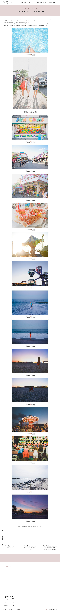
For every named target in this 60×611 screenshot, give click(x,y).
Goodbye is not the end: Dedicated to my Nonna (30, 547)
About (25, 2)
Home (22, 2)
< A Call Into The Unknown (9, 558)
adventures (26, 8)
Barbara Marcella (8, 609)
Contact (45, 2)
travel (34, 526)
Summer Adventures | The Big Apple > (48, 558)
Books (33, 2)
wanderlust (39, 526)
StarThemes (55, 609)
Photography (39, 2)
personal (30, 526)
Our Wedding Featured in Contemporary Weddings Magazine (50, 547)
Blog (29, 2)
